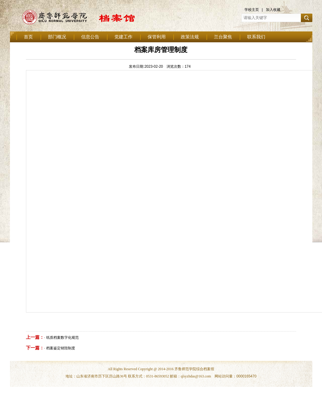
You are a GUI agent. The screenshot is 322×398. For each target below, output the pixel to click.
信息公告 (90, 36)
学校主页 (251, 10)
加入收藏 (273, 10)
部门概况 (57, 36)
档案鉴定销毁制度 (60, 348)
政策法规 (190, 36)
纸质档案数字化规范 (62, 337)
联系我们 (256, 36)
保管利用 (157, 36)
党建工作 (123, 36)
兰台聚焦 (223, 36)
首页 (28, 36)
